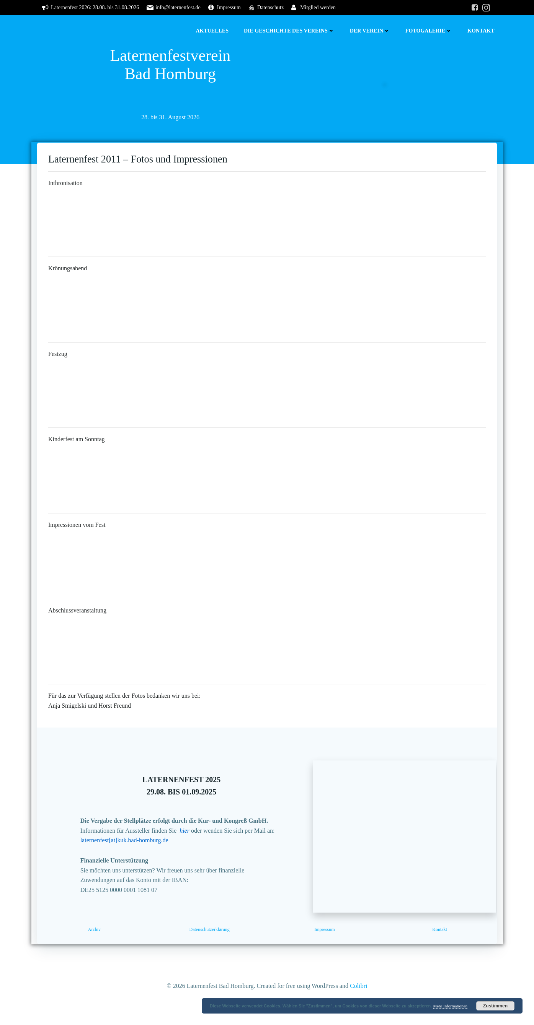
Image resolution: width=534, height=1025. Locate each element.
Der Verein (371, 31)
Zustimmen (495, 1006)
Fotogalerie (429, 31)
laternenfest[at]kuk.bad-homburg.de (128, 854)
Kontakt (481, 31)
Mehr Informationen (450, 1006)
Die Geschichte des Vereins (290, 31)
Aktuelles (212, 31)
